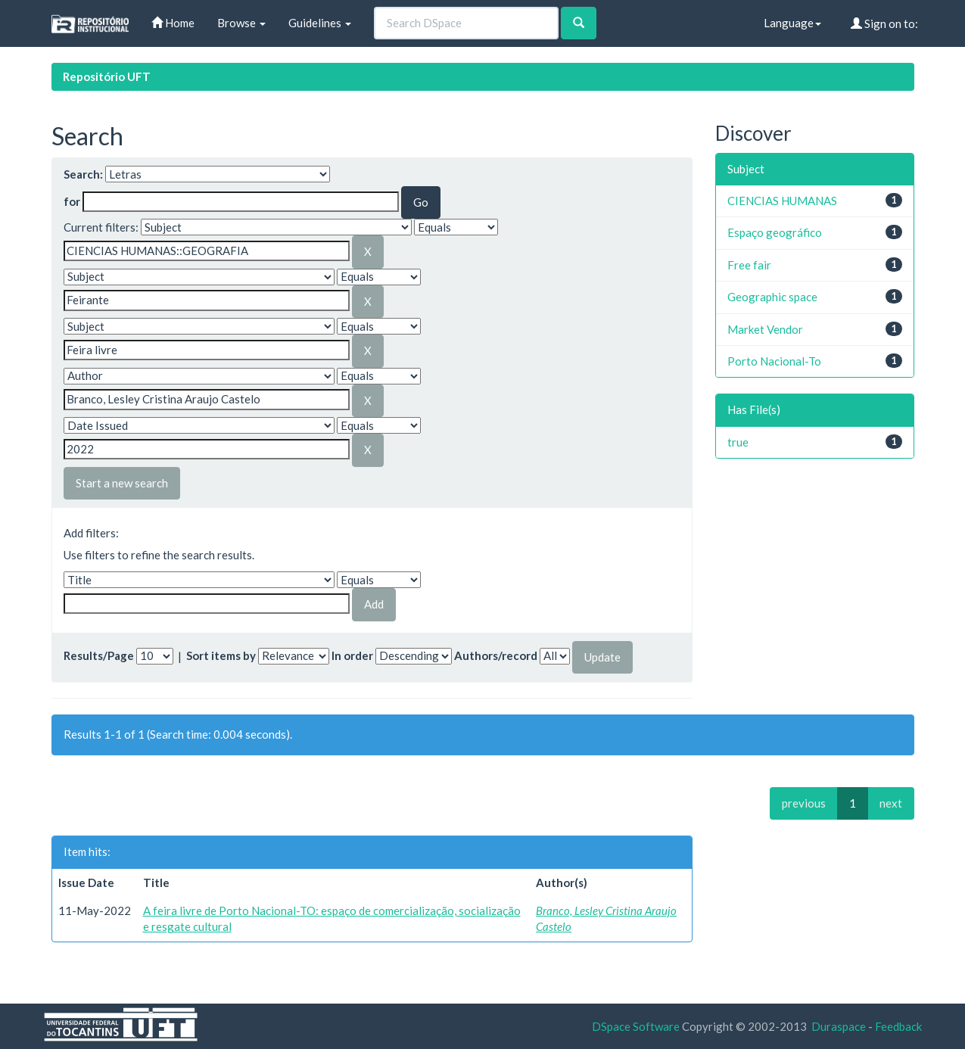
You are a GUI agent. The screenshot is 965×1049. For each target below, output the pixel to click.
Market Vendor (765, 329)
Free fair (749, 265)
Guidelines (319, 23)
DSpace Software (636, 1026)
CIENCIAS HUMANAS (782, 200)
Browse (241, 23)
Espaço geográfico (774, 232)
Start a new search (122, 483)
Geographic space (772, 296)
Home (173, 23)
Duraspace (838, 1026)
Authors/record (495, 655)
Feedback (898, 1026)
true (738, 442)
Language (792, 23)
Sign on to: (884, 23)
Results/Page (99, 655)
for (72, 201)
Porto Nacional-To (774, 361)
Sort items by (221, 655)
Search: (83, 174)
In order (352, 655)
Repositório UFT (107, 76)
